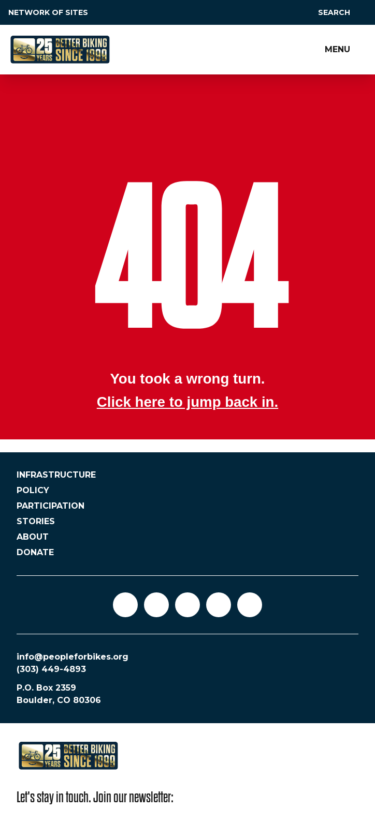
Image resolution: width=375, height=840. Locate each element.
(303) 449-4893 (51, 669)
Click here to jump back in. (187, 402)
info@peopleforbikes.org (72, 657)
